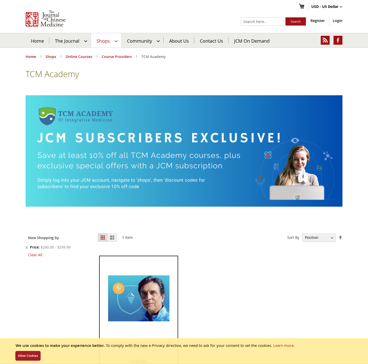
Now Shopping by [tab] (43, 237)
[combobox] (262, 21)
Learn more (283, 345)
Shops (51, 56)
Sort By (293, 237)
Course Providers (117, 56)
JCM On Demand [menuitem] (252, 40)
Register (317, 20)
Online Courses (79, 56)
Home (37, 40)
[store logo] (45, 18)
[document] (184, 351)
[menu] (184, 40)
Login (337, 20)
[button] (326, 7)
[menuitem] (70, 40)
